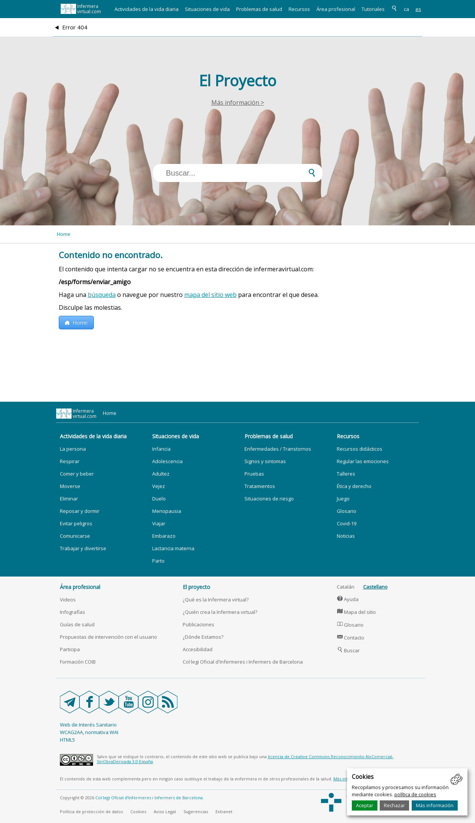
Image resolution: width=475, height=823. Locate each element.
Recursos (299, 9)
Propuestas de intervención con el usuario (108, 636)
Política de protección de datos (91, 811)
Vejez (158, 486)
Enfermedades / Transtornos (277, 448)
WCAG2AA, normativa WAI (89, 732)
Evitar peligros (76, 523)
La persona (73, 448)
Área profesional (335, 9)
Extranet (223, 811)
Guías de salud (77, 624)
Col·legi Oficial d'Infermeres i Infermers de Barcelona (243, 661)
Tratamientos (259, 486)
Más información (435, 805)
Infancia (161, 448)
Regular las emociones (363, 461)
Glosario (346, 511)
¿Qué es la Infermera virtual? (216, 599)
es (418, 9)
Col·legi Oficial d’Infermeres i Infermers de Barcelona (149, 797)
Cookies (138, 811)
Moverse (70, 486)
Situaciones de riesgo (269, 498)
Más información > (237, 102)
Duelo (159, 498)
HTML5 (67, 739)
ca (406, 9)
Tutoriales (373, 9)
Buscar (348, 650)
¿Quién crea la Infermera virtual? (220, 612)
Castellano (375, 586)
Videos (68, 599)
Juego (343, 498)
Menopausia (166, 511)
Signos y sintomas (265, 461)
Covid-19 (346, 523)
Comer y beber (77, 473)
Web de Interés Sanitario (88, 724)
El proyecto (196, 586)
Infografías (72, 612)
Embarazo (164, 535)
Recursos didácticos (359, 448)
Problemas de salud (259, 9)
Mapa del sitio (356, 612)
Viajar (158, 523)
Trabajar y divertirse (83, 548)
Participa (70, 649)
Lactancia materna (173, 548)
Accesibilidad (197, 649)
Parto (158, 560)
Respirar (69, 461)
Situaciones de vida (207, 9)
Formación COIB (78, 661)
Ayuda (348, 599)
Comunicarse (75, 535)
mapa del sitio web (210, 295)
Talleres (346, 473)
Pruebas (254, 473)
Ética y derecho (354, 486)
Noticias (346, 535)
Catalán (345, 586)
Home (63, 234)
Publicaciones (198, 624)
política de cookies (415, 794)
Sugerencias (195, 811)
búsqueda (102, 295)
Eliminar (69, 498)
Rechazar (394, 805)
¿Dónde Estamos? (203, 636)
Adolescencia (167, 461)
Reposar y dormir (79, 511)
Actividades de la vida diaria (147, 9)
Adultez (161, 473)
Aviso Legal (165, 811)
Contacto (351, 637)
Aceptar (364, 805)
